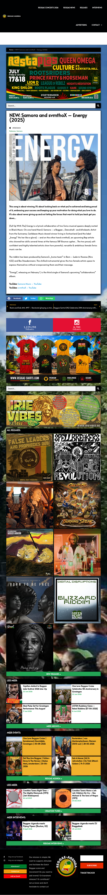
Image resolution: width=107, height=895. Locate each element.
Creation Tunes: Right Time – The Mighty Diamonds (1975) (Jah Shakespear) (36, 793)
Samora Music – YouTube (29, 283)
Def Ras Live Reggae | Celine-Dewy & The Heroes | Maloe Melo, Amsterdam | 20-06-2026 (36, 762)
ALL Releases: (13, 430)
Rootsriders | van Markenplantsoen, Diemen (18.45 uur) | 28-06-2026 (84, 741)
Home (11, 50)
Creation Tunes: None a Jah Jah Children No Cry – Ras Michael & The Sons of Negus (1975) (85, 794)
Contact (97, 25)
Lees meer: (12, 785)
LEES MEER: (12, 680)
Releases (12, 131)
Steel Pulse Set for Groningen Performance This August (37, 707)
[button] (14, 298)
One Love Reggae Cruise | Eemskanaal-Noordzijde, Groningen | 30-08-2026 (35, 741)
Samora (19, 131)
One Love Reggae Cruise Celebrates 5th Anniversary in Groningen (85, 689)
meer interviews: (16, 817)
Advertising (81, 25)
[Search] (98, 105)
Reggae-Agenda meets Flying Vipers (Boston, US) (35, 825)
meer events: (14, 732)
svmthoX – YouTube (27, 287)
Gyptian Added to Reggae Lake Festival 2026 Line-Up (36, 687)
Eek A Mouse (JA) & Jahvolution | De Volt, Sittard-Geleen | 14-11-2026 (85, 761)
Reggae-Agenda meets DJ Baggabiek (84, 825)
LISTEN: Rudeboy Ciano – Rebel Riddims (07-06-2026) (86, 707)
